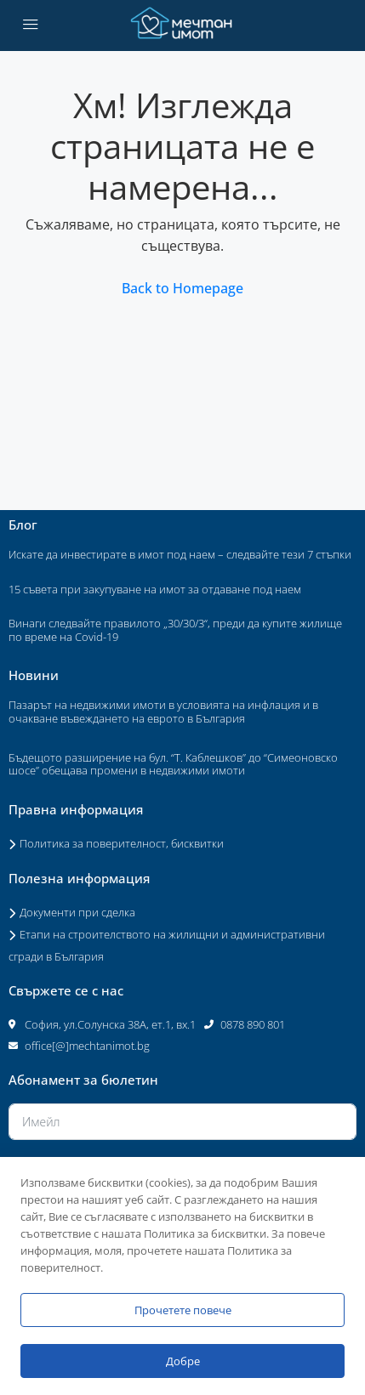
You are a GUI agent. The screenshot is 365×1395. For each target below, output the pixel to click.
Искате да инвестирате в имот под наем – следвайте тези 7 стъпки (180, 554)
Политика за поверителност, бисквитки (122, 843)
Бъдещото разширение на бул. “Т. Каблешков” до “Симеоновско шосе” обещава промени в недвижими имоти (173, 764)
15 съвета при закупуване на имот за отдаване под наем (155, 589)
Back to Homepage (182, 288)
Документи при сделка (77, 912)
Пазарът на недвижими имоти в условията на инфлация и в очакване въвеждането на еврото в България (163, 711)
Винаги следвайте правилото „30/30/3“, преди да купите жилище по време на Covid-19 (175, 629)
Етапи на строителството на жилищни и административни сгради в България (167, 945)
